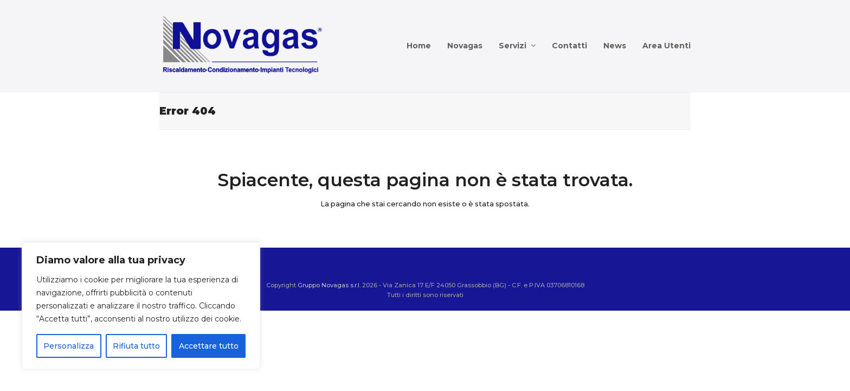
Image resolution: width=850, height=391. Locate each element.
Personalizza (68, 346)
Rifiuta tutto (136, 346)
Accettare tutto (209, 346)
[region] (141, 305)
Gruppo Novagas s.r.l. (329, 285)
